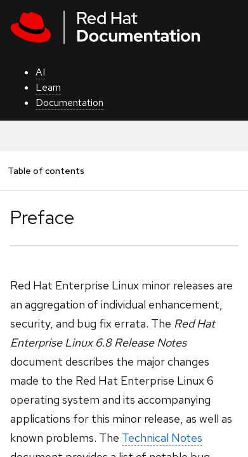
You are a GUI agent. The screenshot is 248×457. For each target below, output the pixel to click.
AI (40, 72)
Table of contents (45, 170)
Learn (48, 87)
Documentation (69, 102)
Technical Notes (162, 437)
